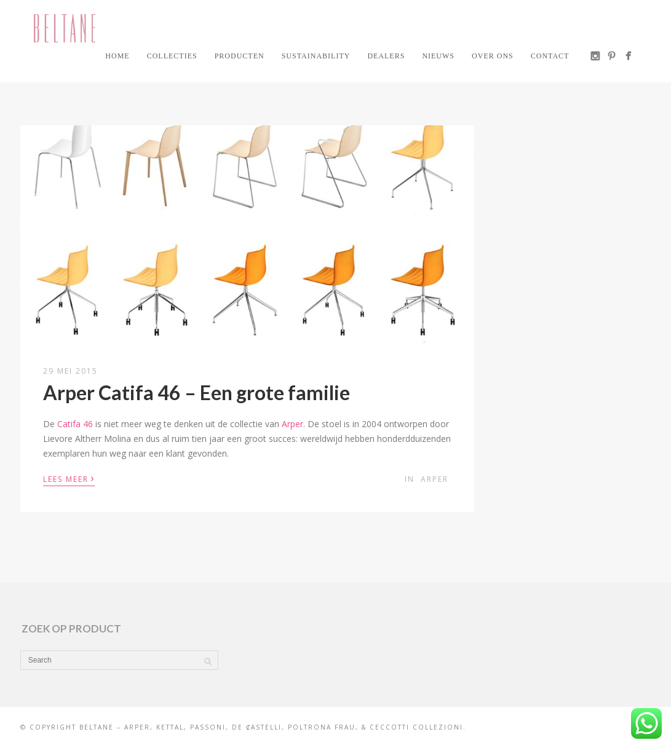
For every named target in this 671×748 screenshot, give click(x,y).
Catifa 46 (75, 424)
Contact (550, 56)
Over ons (493, 56)
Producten (239, 56)
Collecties (172, 56)
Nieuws (438, 56)
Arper (292, 424)
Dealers (386, 56)
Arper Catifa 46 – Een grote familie (196, 392)
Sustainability (316, 56)
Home (117, 56)
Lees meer (69, 478)
